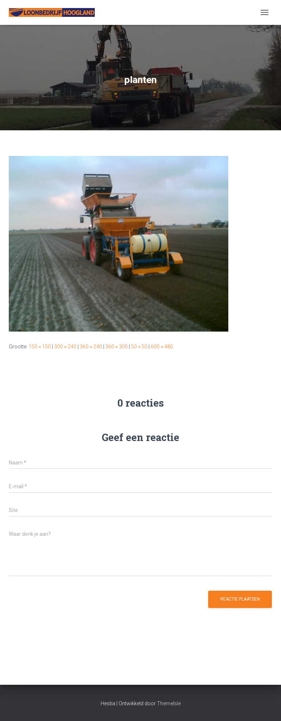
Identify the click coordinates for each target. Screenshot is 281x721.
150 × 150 (40, 347)
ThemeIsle (169, 703)
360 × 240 (91, 347)
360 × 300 (116, 347)
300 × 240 (65, 347)
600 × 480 (162, 347)
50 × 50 (139, 347)
